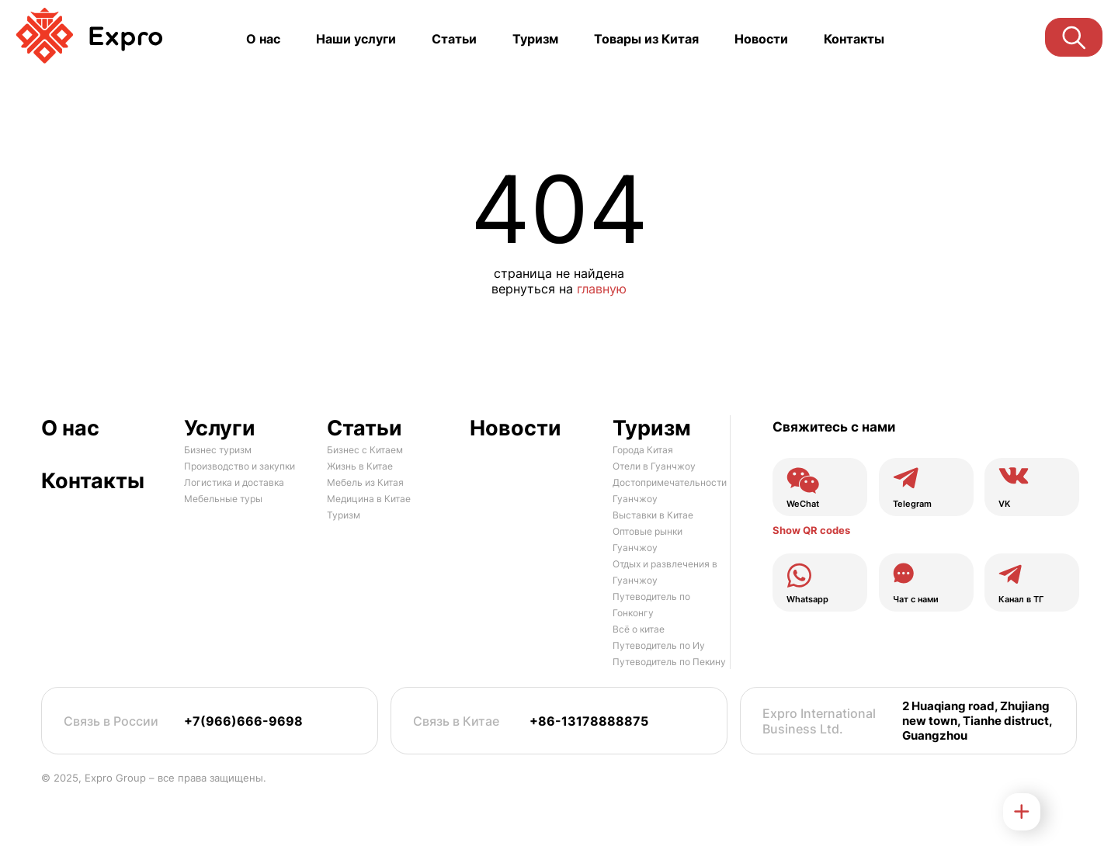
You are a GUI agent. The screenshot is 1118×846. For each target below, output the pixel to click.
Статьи (454, 39)
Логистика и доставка (234, 482)
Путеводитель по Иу (659, 645)
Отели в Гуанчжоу (654, 466)
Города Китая (643, 450)
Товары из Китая (646, 39)
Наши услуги (356, 39)
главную (602, 288)
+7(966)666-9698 (243, 721)
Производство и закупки (239, 466)
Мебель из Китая (365, 482)
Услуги (219, 428)
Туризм (535, 39)
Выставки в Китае (653, 515)
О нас (263, 39)
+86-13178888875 (588, 721)
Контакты (854, 39)
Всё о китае (639, 629)
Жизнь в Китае (360, 466)
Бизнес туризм (218, 450)
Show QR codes (811, 530)
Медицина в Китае (369, 498)
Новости (761, 39)
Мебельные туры (223, 498)
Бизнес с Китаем (365, 450)
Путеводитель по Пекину (669, 661)
